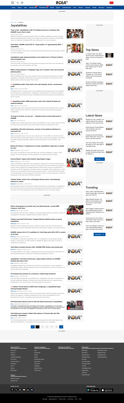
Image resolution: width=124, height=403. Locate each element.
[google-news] (32, 389)
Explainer (109, 7)
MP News (84, 359)
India (25, 7)
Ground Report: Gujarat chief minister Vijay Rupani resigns (31, 159)
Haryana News (85, 355)
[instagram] (20, 389)
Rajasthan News (102, 352)
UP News (84, 366)
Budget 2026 (33, 7)
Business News (38, 368)
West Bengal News (102, 357)
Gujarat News (85, 370)
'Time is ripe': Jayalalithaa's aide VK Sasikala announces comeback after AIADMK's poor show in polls (35, 31)
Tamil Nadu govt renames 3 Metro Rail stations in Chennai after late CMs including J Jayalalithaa (35, 314)
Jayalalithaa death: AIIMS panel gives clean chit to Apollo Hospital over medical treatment (36, 102)
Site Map (44, 399)
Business (101, 7)
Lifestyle (87, 7)
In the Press (14, 359)
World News (37, 352)
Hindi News (13, 363)
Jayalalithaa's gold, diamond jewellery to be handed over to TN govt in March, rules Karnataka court (37, 58)
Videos (20, 7)
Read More (99, 234)
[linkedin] (28, 389)
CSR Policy (70, 399)
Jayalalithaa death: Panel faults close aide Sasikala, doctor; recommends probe (36, 85)
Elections (13, 210)
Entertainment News (39, 359)
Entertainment (66, 7)
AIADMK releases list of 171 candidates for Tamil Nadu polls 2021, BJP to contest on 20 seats (38, 233)
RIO (76, 399)
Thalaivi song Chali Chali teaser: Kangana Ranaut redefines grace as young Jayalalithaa (36, 220)
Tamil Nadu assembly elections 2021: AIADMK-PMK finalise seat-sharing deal (37, 247)
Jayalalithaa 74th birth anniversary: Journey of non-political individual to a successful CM (36, 130)
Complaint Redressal (16, 357)
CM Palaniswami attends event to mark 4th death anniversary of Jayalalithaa (36, 301)
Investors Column (15, 361)
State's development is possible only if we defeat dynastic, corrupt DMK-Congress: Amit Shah (35, 207)
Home (13, 7)
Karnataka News (86, 374)
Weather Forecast (15, 378)
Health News (37, 370)
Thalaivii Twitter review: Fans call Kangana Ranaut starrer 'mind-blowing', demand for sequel (35, 180)
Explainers (36, 366)
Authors (12, 368)
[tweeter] (16, 389)
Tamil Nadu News (86, 363)
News (12, 22)
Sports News (37, 361)
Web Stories (14, 370)
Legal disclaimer (53, 399)
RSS (80, 399)
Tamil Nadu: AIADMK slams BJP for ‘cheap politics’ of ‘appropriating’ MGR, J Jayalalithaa (36, 45)
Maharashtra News (102, 350)
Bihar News (84, 350)
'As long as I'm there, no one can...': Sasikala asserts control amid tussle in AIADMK (36, 117)
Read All (99, 159)
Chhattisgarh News (86, 368)
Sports (58, 7)
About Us (13, 352)
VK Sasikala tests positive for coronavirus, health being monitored (33, 274)
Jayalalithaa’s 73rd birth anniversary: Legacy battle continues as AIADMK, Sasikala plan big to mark (36, 260)
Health (94, 7)
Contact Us (13, 350)
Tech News (37, 363)
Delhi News (84, 352)
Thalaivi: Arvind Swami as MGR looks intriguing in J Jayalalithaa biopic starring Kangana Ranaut (36, 288)
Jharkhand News (86, 357)
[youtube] (24, 389)
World (52, 7)
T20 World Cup (43, 7)
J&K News (84, 372)
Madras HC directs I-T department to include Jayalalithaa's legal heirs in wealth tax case (37, 147)
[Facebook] (12, 389)
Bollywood (13, 184)
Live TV (12, 366)
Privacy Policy (62, 399)
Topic (16, 22)
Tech (74, 7)
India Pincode (14, 380)
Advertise (13, 355)
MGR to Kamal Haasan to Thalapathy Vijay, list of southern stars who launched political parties (37, 71)
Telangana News (102, 355)
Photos (80, 7)
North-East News (86, 361)
